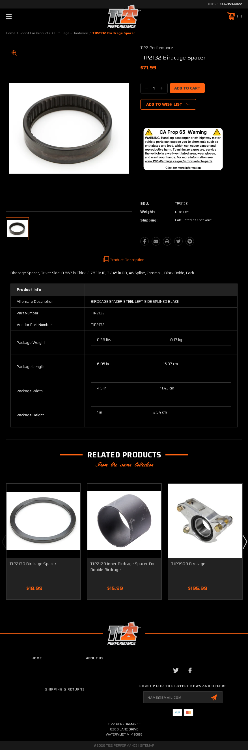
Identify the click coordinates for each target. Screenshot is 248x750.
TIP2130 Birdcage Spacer (32, 564)
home (36, 658)
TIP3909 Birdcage (188, 564)
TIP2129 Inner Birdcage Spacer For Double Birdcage (122, 567)
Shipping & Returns (65, 689)
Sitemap (147, 745)
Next (244, 541)
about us (94, 658)
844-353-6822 (230, 4)
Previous (4, 541)
